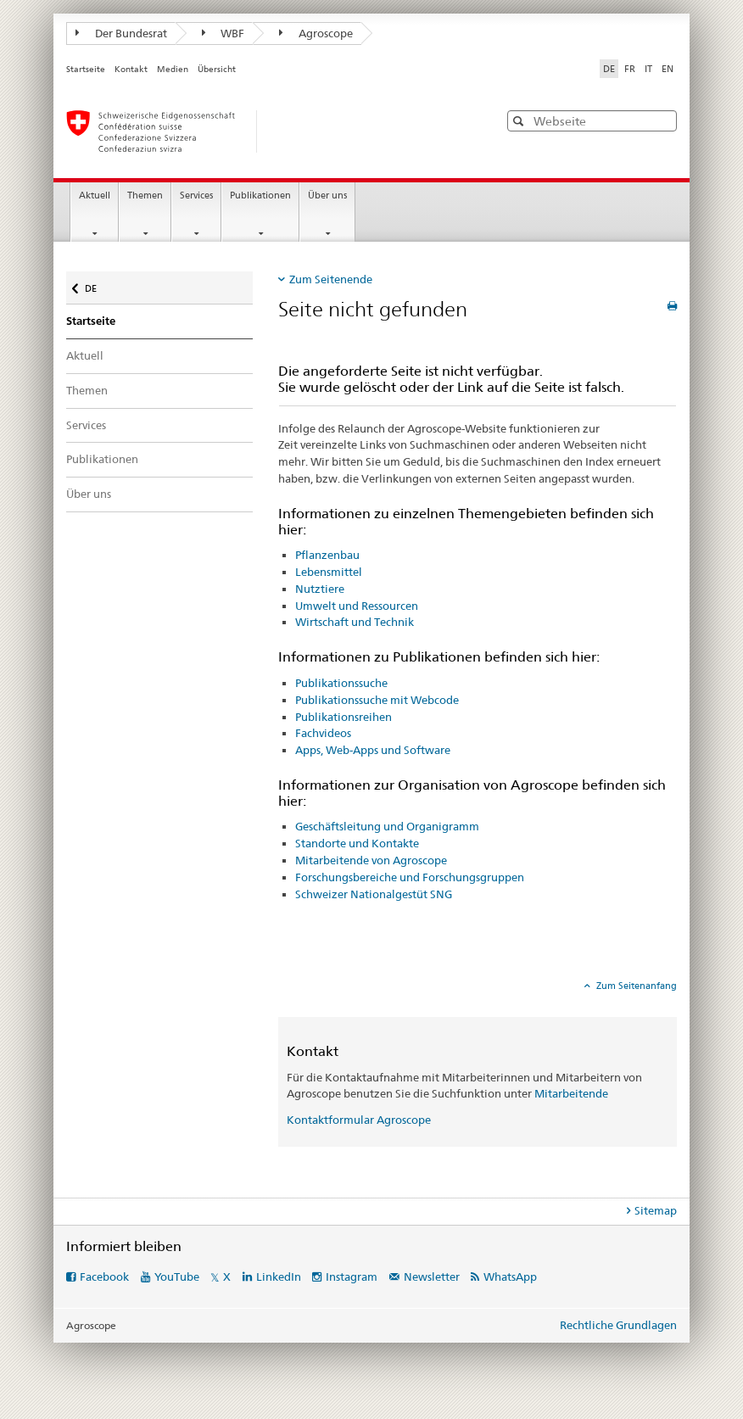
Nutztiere (319, 588)
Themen (145, 195)
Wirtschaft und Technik (354, 621)
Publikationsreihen (343, 716)
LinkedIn (278, 1276)
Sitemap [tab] (655, 1210)
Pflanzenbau (327, 554)
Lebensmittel (328, 571)
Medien (172, 69)
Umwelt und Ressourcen (356, 605)
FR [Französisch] (629, 69)
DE (99, 284)
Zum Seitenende (330, 279)
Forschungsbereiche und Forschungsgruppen (409, 877)
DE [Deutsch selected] (609, 69)
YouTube (176, 1276)
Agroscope (316, 33)
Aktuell (94, 195)
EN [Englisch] (667, 69)
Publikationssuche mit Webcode (377, 700)
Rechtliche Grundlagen (618, 1325)
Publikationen (260, 195)
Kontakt (131, 69)
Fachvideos (323, 733)
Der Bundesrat (121, 33)
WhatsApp (510, 1276)
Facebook (104, 1276)
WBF (223, 33)
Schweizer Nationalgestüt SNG (373, 894)
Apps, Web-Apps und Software (372, 750)
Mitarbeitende (571, 1093)
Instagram (351, 1276)
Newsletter (432, 1276)
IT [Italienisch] (648, 69)
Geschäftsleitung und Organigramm (387, 826)
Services (196, 195)
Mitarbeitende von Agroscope (371, 860)
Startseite (85, 69)
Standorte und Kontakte (357, 843)
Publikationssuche (341, 683)
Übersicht (217, 69)
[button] (520, 121)
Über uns (327, 195)
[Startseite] (265, 131)
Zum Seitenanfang (635, 986)
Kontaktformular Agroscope (359, 1119)
